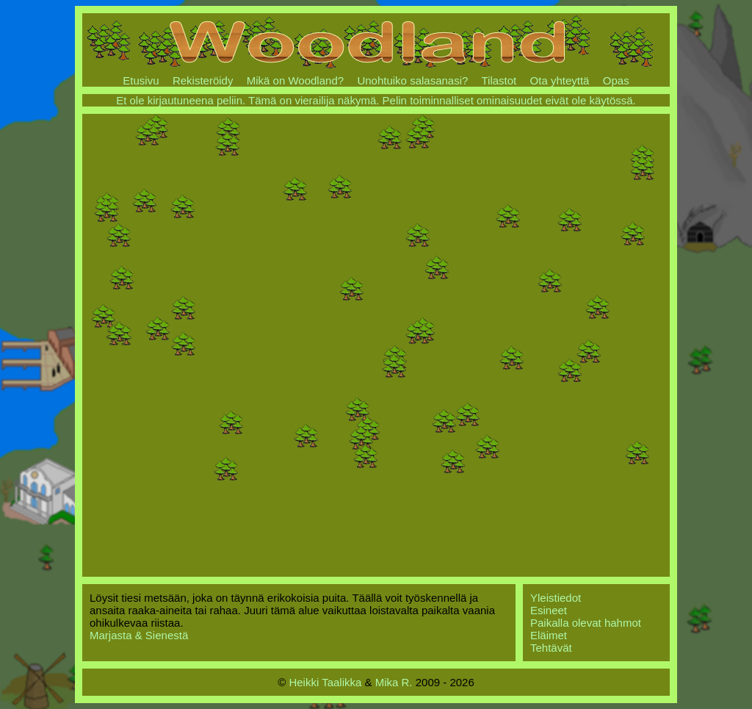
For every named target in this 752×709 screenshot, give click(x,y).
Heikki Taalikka (325, 682)
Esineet (548, 610)
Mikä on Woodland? (295, 80)
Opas (616, 80)
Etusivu (141, 80)
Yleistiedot (555, 597)
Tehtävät (551, 647)
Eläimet (548, 635)
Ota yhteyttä (560, 80)
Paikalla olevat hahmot (585, 622)
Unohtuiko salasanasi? (412, 80)
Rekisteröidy (203, 80)
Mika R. (394, 682)
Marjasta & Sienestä (139, 635)
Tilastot (498, 80)
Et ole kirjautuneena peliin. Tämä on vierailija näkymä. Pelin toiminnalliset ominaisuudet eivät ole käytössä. (376, 100)
